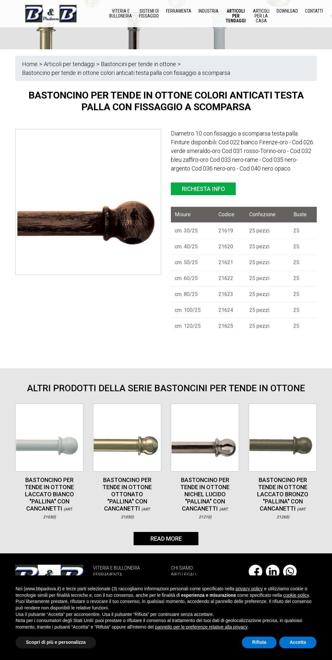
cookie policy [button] (296, 595)
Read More (166, 538)
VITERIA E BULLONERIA (116, 568)
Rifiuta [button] (259, 642)
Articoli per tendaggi (236, 15)
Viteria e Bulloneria (120, 13)
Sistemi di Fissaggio (149, 13)
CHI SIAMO (182, 568)
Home (30, 64)
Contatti (314, 11)
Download (287, 11)
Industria (208, 11)
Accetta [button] (298, 642)
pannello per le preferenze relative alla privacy (201, 627)
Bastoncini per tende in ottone (138, 64)
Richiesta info (203, 188)
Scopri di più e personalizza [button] (56, 642)
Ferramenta (178, 11)
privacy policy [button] (249, 588)
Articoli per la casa (261, 15)
